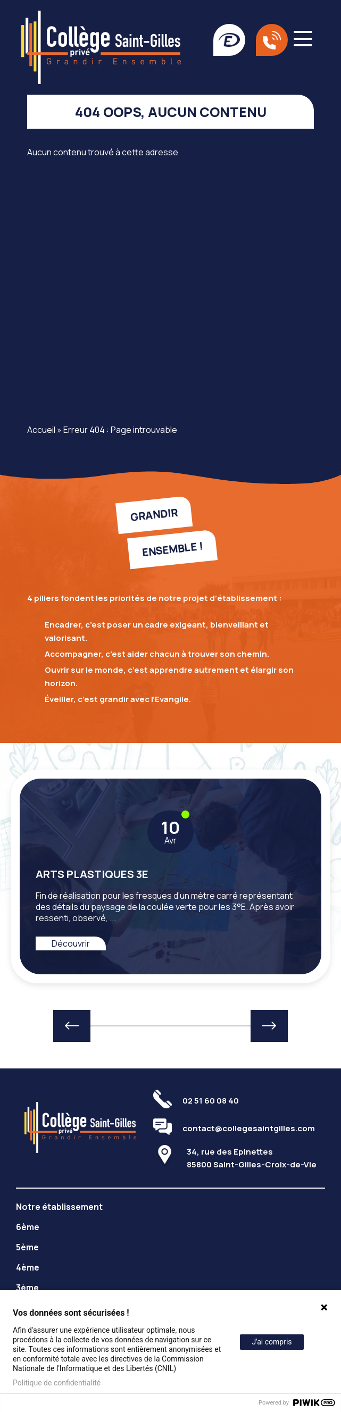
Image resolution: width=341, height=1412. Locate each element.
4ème (27, 1267)
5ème (27, 1247)
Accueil (41, 430)
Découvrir (71, 943)
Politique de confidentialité (57, 1382)
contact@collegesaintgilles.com (248, 1128)
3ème (27, 1287)
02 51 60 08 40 (210, 1100)
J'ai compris (272, 1342)
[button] (71, 1026)
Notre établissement (59, 1207)
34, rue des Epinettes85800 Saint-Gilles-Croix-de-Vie (252, 1158)
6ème (27, 1227)
